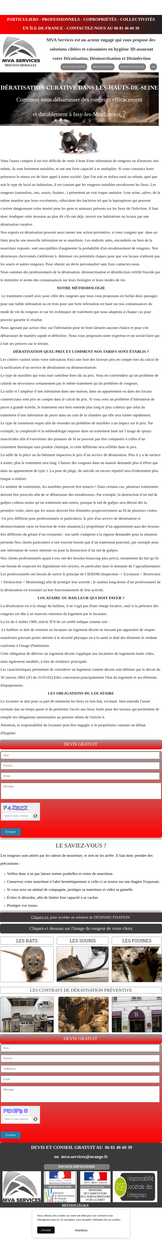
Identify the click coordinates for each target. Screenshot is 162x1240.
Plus (153, 67)
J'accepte (46, 1230)
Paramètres (81, 1230)
